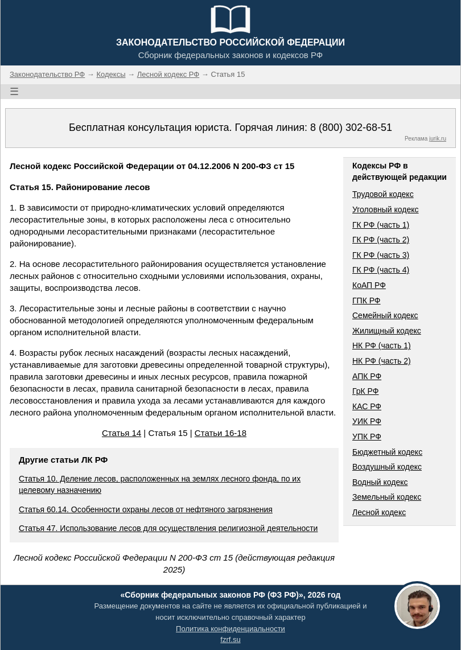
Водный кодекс (380, 482)
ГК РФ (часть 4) (380, 269)
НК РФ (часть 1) (381, 345)
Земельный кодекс (386, 496)
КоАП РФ (369, 285)
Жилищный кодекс (386, 330)
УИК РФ (366, 421)
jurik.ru (437, 138)
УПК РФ (366, 436)
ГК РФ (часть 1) (380, 224)
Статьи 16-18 (220, 433)
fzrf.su (230, 639)
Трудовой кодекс (383, 194)
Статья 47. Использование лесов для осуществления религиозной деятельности (168, 528)
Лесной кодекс (379, 512)
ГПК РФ (366, 300)
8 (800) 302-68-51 (351, 127)
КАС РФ (366, 406)
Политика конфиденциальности (230, 628)
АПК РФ (366, 376)
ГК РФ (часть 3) (380, 255)
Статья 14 (121, 433)
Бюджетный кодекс (387, 451)
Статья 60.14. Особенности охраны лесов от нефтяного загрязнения (146, 509)
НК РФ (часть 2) (381, 360)
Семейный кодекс (385, 315)
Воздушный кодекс (387, 466)
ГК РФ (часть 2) (380, 239)
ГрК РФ (365, 391)
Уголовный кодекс (385, 209)
